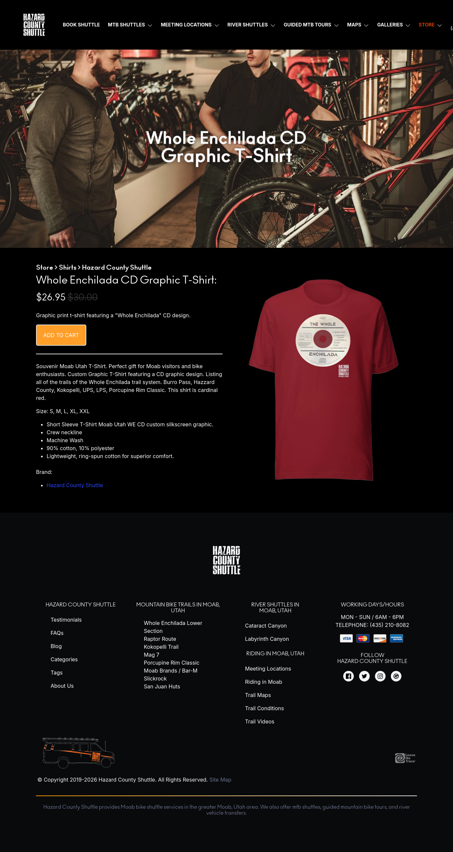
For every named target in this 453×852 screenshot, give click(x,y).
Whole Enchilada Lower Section (173, 627)
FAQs (57, 633)
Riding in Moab (263, 681)
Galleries (390, 24)
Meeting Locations (186, 24)
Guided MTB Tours (307, 24)
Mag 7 (151, 654)
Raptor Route (160, 639)
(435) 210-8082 (389, 625)
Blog (56, 646)
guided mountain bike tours (354, 807)
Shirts (67, 267)
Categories (64, 659)
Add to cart (61, 335)
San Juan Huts (162, 686)
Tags (56, 672)
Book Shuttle (81, 24)
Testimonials (66, 619)
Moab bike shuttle (142, 807)
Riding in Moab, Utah (275, 653)
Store (426, 24)
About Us (62, 685)
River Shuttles (247, 24)
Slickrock (155, 678)
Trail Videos (259, 721)
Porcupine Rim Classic (171, 662)
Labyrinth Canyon (267, 639)
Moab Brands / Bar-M (170, 670)
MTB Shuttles (126, 24)
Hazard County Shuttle (75, 485)
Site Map (220, 779)
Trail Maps (258, 695)
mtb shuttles (306, 807)
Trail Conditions (264, 708)
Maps (354, 24)
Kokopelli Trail (161, 646)
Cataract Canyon (266, 625)
